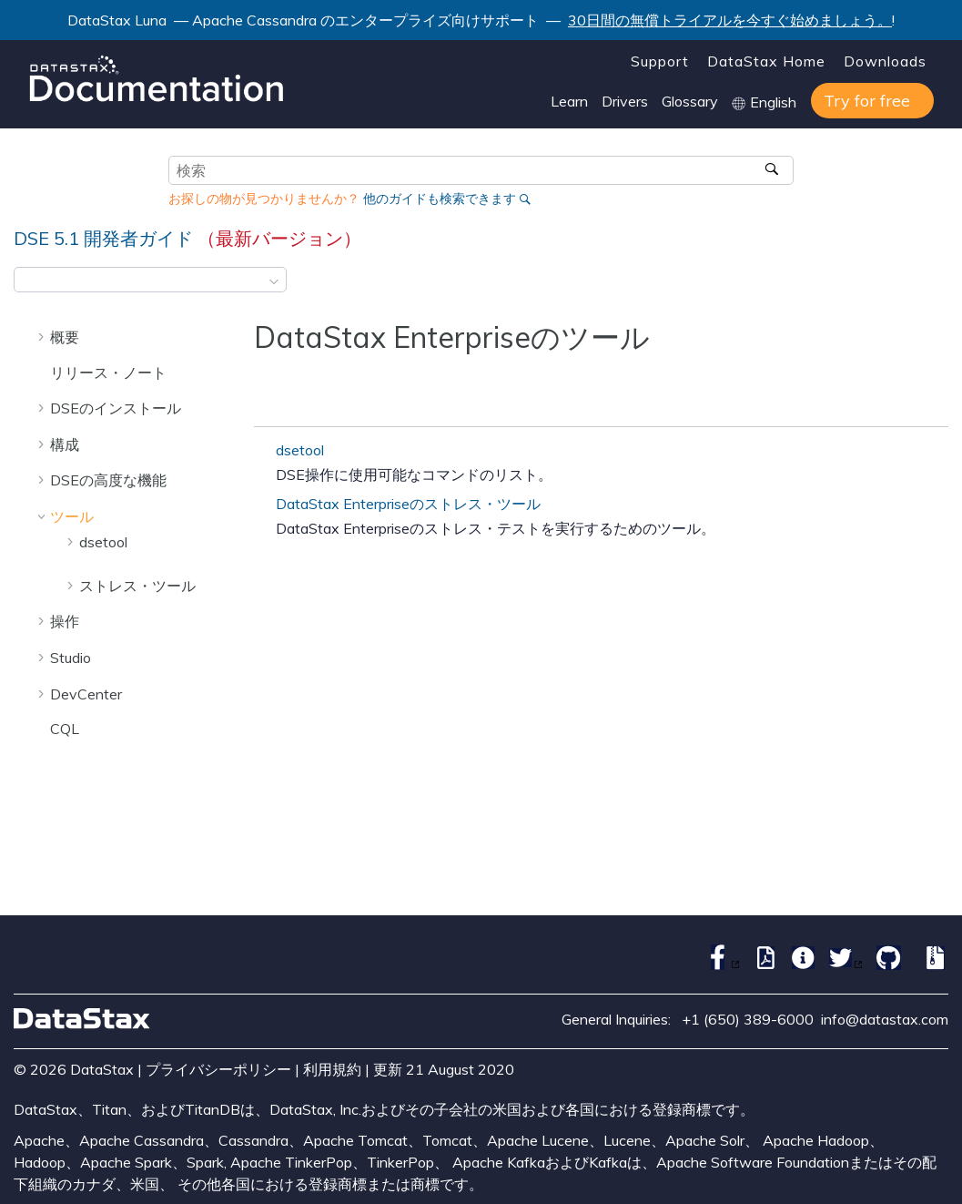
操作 (64, 621)
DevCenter (86, 694)
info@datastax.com (884, 1019)
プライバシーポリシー (218, 1069)
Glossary (690, 101)
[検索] (773, 170)
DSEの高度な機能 (108, 480)
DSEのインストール (115, 408)
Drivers (625, 101)
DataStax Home (766, 61)
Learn (569, 101)
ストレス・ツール (137, 585)
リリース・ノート (108, 372)
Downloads (885, 61)
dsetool (103, 542)
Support (660, 61)
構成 (64, 444)
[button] (42, 336)
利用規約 (332, 1069)
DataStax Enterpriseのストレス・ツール (408, 504)
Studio (70, 657)
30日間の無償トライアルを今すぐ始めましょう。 (730, 20)
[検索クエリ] (481, 170)
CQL (64, 728)
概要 (64, 337)
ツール (72, 516)
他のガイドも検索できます (439, 198)
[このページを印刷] (936, 285)
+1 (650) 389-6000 (748, 1019)
